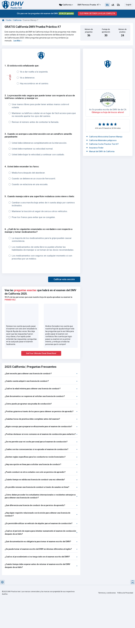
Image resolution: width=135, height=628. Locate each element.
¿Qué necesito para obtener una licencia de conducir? (41, 373)
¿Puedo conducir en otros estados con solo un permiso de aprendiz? (41, 472)
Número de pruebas (123, 30)
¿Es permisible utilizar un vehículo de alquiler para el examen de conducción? (41, 523)
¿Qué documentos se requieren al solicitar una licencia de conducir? (41, 396)
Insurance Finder (94, 148)
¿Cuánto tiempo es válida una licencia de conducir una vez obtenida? (41, 479)
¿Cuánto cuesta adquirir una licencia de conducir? (41, 381)
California (67, 5)
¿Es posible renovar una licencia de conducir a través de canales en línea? (41, 487)
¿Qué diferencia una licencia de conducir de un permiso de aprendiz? (41, 505)
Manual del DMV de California (100, 151)
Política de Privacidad (125, 593)
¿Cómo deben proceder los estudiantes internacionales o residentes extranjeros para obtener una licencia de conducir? (41, 496)
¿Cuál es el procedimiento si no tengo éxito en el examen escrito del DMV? (41, 556)
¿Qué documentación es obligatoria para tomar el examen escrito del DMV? (41, 541)
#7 (97, 5)
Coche (8, 20)
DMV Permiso (83, 5)
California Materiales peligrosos (101, 140)
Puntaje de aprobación (106, 30)
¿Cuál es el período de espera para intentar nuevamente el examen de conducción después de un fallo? (41, 532)
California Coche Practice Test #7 (102, 144)
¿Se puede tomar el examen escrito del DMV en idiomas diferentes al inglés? (41, 549)
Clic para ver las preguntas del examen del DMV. (45, 13)
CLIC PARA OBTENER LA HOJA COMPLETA (97, 14)
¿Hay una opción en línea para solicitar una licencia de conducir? (41, 464)
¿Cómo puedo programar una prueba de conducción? (41, 403)
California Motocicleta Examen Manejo (104, 137)
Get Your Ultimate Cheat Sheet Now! (41, 353)
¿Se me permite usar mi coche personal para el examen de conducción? (41, 441)
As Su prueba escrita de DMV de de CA (107, 109)
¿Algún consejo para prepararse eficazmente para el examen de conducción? (41, 426)
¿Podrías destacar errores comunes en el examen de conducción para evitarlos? (41, 434)
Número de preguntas (89, 30)
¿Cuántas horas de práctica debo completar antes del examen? (41, 419)
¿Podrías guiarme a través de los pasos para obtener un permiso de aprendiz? (41, 411)
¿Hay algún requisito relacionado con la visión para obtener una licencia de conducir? (41, 514)
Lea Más (17, 41)
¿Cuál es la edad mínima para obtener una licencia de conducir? (41, 388)
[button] (64, 279)
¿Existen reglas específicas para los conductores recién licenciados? (41, 456)
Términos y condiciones (107, 593)
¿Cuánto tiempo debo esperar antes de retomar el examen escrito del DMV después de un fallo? (41, 565)
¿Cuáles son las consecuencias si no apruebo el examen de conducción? (41, 449)
